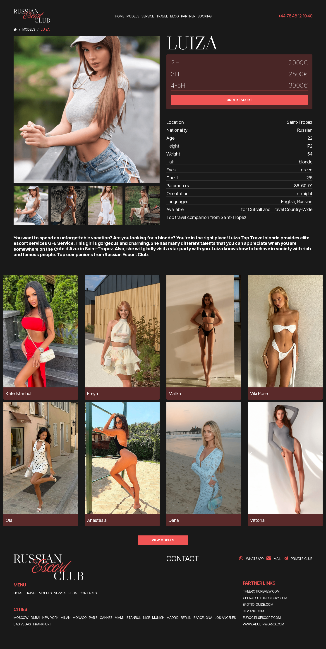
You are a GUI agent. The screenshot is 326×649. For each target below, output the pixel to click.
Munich (158, 617)
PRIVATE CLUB (301, 559)
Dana (174, 520)
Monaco (80, 617)
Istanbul (133, 617)
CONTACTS (88, 593)
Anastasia (97, 520)
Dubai (35, 617)
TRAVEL (31, 593)
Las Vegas (22, 624)
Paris (93, 617)
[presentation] (17, 206)
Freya (92, 393)
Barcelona (203, 617)
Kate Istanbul (18, 393)
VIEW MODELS (163, 540)
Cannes (106, 617)
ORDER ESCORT (239, 100)
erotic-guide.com (258, 604)
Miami (119, 617)
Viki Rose (259, 393)
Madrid (173, 617)
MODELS (45, 593)
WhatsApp (255, 559)
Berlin (186, 617)
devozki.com (253, 611)
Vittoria (257, 520)
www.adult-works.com (263, 624)
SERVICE (60, 593)
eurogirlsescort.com (262, 617)
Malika (175, 393)
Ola (9, 520)
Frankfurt (42, 624)
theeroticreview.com (261, 591)
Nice (146, 617)
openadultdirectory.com (265, 598)
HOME (18, 593)
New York (50, 617)
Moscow (21, 617)
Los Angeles (225, 617)
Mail (277, 559)
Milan (65, 617)
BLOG (73, 593)
